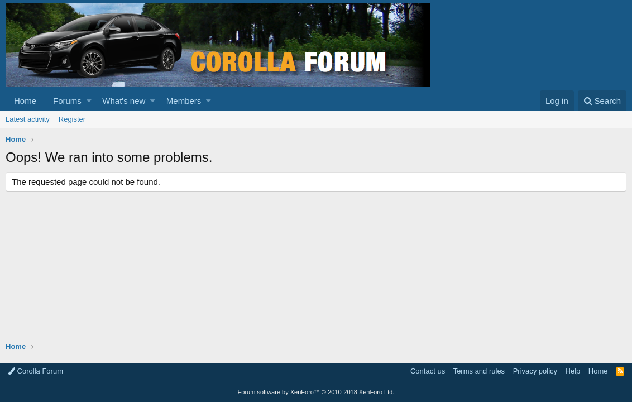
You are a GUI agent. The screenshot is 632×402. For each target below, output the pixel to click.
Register (72, 119)
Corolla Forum (35, 371)
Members (184, 101)
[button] (89, 100)
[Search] (602, 100)
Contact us (427, 371)
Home (25, 101)
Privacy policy (535, 371)
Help (573, 371)
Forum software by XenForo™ (316, 392)
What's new (123, 101)
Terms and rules (479, 371)
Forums (67, 101)
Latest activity (28, 119)
